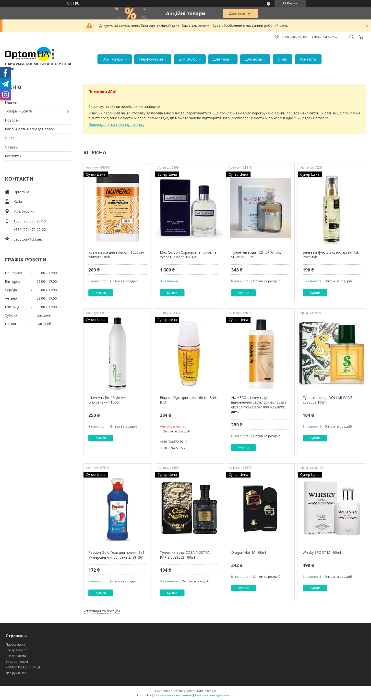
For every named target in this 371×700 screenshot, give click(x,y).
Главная (12, 102)
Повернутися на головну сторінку (116, 124)
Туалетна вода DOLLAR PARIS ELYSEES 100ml (328, 400)
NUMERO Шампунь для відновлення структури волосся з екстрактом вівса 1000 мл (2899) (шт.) (259, 404)
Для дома (253, 59)
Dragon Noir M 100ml (248, 552)
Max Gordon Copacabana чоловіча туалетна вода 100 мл (188, 254)
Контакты (308, 59)
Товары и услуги (18, 111)
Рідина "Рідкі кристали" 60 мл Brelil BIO (188, 400)
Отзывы (11, 147)
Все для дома (16, 655)
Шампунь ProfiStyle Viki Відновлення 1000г (107, 400)
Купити (101, 293)
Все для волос (16, 650)
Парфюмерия (151, 59)
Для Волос (188, 59)
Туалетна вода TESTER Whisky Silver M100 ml (256, 254)
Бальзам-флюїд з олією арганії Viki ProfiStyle (331, 254)
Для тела (221, 59)
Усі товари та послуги (101, 611)
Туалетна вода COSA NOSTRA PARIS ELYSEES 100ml (185, 555)
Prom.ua (210, 690)
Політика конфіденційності (214, 695)
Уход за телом (17, 661)
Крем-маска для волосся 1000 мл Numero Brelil (116, 254)
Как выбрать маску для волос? (30, 129)
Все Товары (112, 59)
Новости (12, 120)
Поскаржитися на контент (173, 695)
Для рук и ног (16, 673)
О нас (282, 59)
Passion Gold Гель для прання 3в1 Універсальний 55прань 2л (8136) (116, 555)
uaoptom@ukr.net (27, 239)
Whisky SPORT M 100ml (322, 552)
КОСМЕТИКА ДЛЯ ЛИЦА (23, 667)
